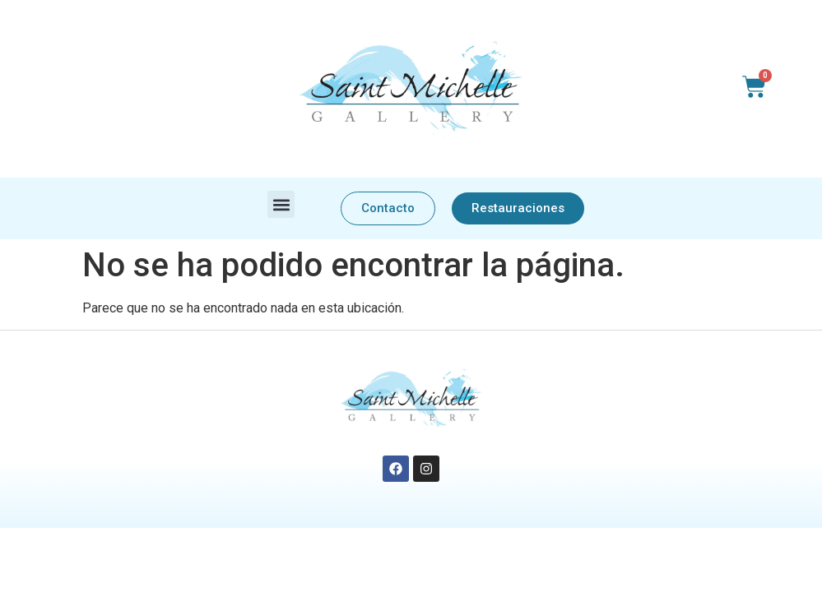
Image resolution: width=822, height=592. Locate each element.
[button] (281, 204)
